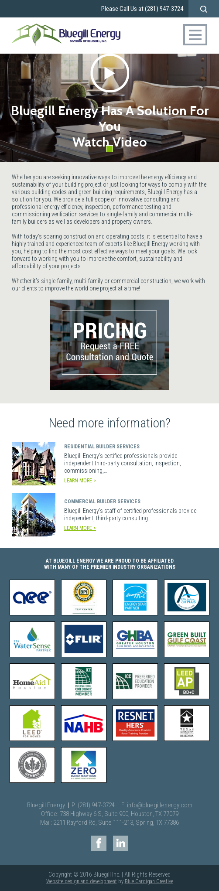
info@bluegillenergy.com (159, 805)
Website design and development (81, 881)
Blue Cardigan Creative (149, 881)
